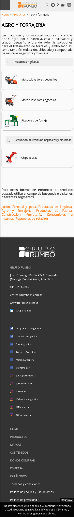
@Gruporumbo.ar (26, 375)
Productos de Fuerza (54, 211)
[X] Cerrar (67, 500)
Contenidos (19, 452)
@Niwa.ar (21, 391)
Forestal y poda (24, 207)
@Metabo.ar (22, 407)
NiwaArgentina (23, 344)
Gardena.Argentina (26, 351)
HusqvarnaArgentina (26, 336)
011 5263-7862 (19, 287)
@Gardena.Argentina (27, 399)
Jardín (6, 207)
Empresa (16, 468)
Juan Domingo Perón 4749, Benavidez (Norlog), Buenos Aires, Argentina (34, 277)
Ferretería (33, 215)
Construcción (11, 215)
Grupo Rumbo (24, 310)
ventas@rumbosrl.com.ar (26, 295)
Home (5, 14)
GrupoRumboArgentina (28, 328)
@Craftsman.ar (24, 414)
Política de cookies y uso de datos (32, 492)
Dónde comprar (22, 460)
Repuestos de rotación (31, 219)
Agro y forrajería (17, 211)
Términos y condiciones (25, 484)
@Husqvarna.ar (24, 383)
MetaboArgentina (25, 359)
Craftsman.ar (23, 367)
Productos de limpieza (55, 207)
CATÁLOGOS (18, 476)
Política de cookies (42, 509)
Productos (19, 14)
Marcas (15, 445)
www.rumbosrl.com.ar (24, 303)
